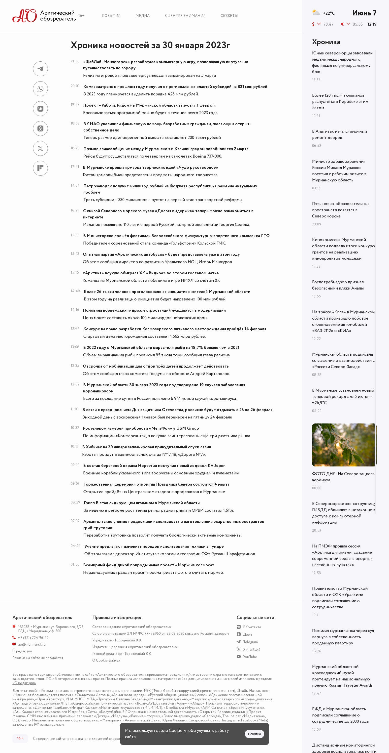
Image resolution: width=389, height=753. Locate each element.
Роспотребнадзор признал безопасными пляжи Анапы (338, 285)
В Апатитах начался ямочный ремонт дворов (339, 134)
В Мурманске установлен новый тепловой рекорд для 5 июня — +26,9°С (343, 396)
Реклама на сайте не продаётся (37, 658)
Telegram (250, 642)
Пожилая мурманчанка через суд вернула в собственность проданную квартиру (343, 637)
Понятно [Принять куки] (254, 734)
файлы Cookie (169, 731)
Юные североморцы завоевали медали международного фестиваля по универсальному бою (342, 62)
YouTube (250, 657)
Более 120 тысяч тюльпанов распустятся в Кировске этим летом (340, 101)
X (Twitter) (251, 649)
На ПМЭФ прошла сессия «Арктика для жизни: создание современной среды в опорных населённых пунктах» (342, 555)
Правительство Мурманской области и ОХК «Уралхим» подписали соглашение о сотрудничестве (340, 598)
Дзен (247, 634)
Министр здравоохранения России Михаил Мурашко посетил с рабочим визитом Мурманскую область (339, 171)
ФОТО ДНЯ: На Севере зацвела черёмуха (343, 477)
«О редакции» (24, 683)
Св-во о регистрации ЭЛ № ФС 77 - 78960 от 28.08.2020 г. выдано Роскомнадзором (160, 633)
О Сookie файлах (106, 660)
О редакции (22, 651)
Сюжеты (229, 15)
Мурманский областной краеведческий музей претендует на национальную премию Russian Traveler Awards (342, 676)
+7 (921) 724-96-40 (33, 638)
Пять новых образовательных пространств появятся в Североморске (341, 210)
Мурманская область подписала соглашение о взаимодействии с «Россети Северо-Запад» (343, 360)
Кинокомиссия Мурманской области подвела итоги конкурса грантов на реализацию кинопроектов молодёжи (344, 249)
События (111, 15)
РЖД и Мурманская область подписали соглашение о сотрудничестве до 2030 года (340, 715)
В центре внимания (185, 15)
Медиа (142, 15)
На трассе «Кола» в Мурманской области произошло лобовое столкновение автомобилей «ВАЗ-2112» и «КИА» (343, 321)
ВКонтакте (252, 627)
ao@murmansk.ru (32, 644)
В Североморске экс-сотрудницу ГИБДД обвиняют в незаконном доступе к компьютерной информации (344, 513)
